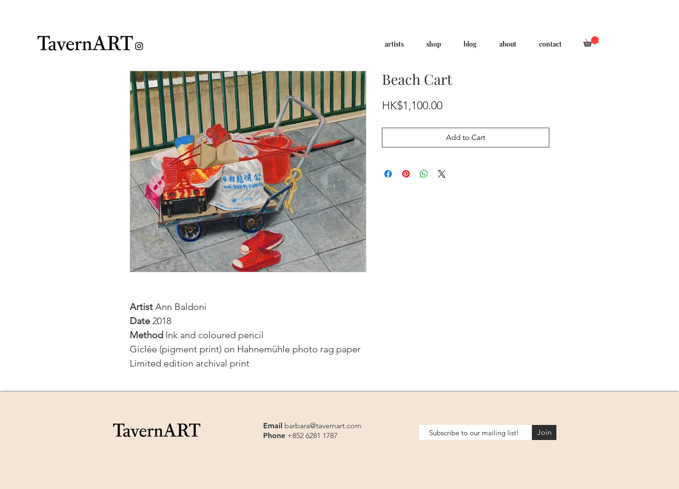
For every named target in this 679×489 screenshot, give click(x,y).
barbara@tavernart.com (323, 425)
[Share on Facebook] (388, 173)
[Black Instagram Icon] (139, 46)
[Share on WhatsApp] (424, 173)
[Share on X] (441, 173)
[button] (591, 41)
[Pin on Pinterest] (406, 173)
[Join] (544, 432)
